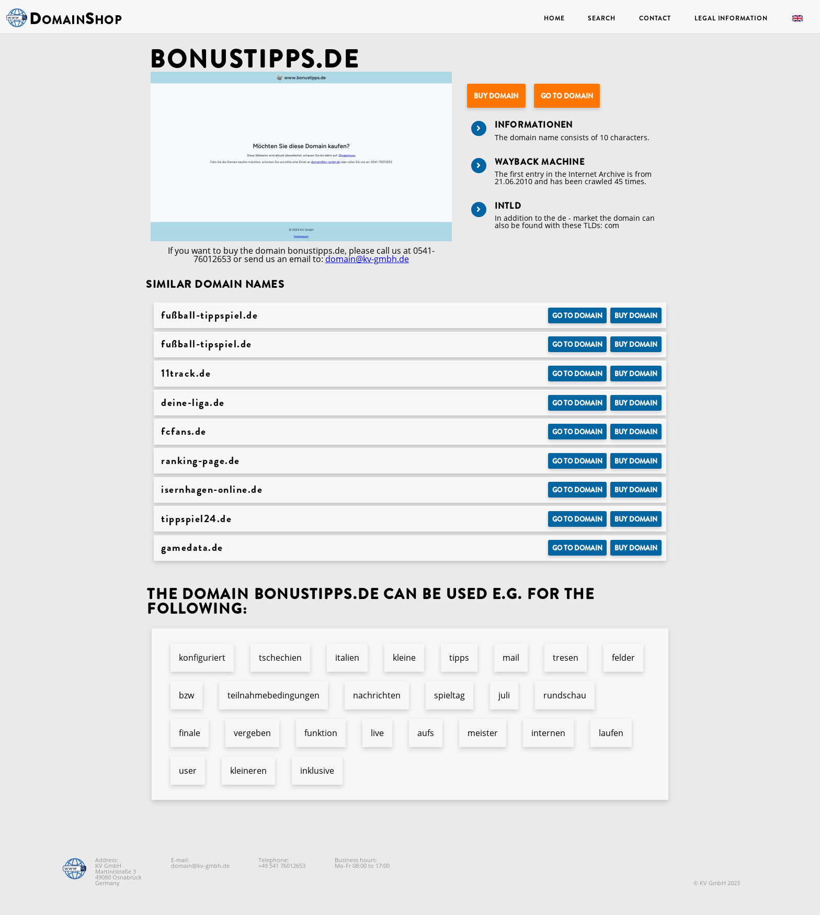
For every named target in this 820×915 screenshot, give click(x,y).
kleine (404, 657)
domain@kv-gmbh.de (367, 259)
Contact (655, 18)
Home (554, 18)
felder (623, 657)
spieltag (449, 695)
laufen (611, 733)
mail (511, 657)
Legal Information (730, 18)
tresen (565, 657)
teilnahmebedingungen (273, 695)
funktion (320, 733)
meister (483, 733)
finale (189, 733)
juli (504, 695)
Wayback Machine (540, 162)
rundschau (564, 695)
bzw (186, 695)
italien (347, 657)
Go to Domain (567, 96)
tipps (459, 657)
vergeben (252, 733)
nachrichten (377, 695)
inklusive (317, 770)
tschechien (280, 657)
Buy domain (496, 96)
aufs (425, 733)
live (377, 733)
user (188, 770)
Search (601, 18)
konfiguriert (202, 657)
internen (548, 733)
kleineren (248, 770)
